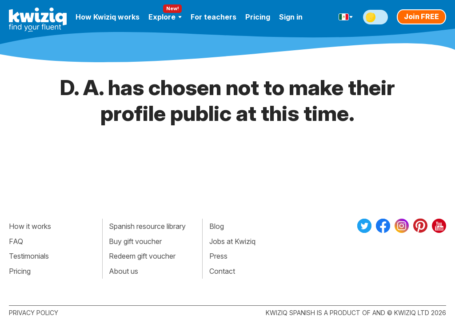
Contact (222, 271)
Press (218, 256)
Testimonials (29, 256)
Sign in (291, 16)
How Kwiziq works (108, 16)
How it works (30, 226)
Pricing (257, 16)
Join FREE (421, 16)
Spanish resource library (147, 226)
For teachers (213, 16)
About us (123, 271)
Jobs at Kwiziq (232, 241)
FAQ (16, 241)
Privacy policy (33, 312)
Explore (165, 16)
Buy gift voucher (135, 241)
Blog (216, 226)
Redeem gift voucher (142, 256)
